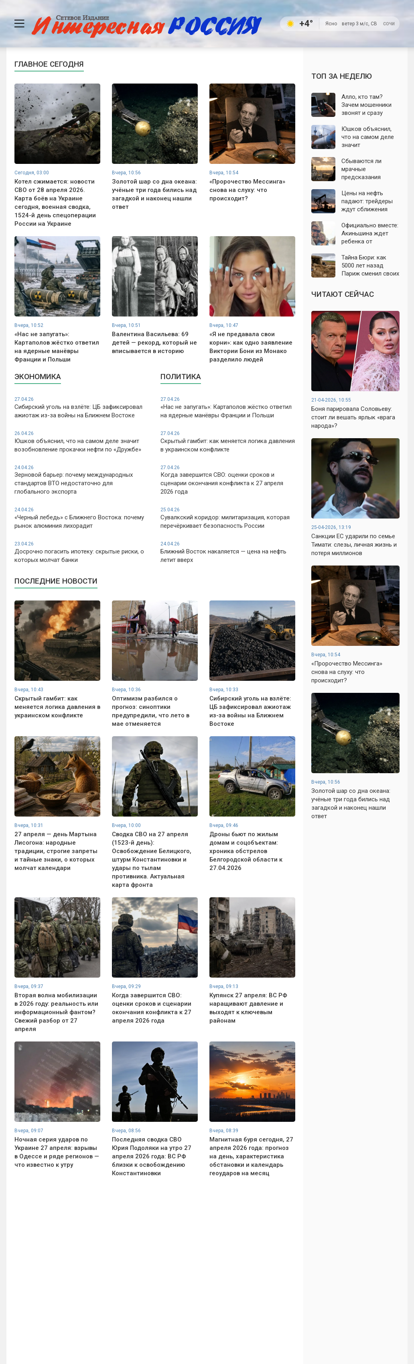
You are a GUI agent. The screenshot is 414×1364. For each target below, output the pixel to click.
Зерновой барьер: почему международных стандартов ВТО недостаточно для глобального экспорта (81, 480)
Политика (180, 376)
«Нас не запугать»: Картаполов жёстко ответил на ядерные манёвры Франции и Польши (227, 407)
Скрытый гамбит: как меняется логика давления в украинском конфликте (227, 441)
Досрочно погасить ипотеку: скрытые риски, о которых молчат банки (81, 552)
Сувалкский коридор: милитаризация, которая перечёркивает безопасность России (227, 517)
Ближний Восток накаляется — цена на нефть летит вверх (227, 552)
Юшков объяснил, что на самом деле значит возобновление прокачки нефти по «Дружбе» (81, 441)
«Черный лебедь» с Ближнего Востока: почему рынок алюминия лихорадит (81, 517)
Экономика (37, 376)
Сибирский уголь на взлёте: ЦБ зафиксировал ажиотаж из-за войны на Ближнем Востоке (81, 407)
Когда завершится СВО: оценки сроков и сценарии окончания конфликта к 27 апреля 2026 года (227, 480)
